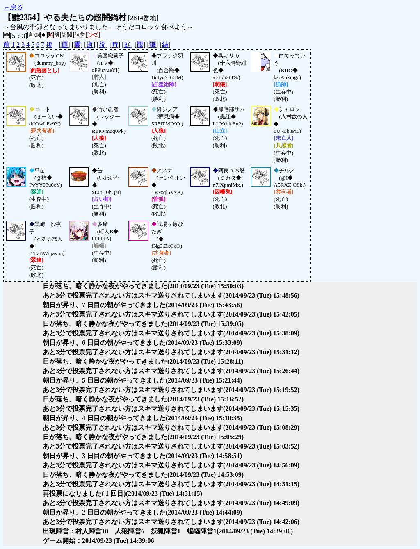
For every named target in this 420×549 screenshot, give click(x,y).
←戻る (13, 7)
